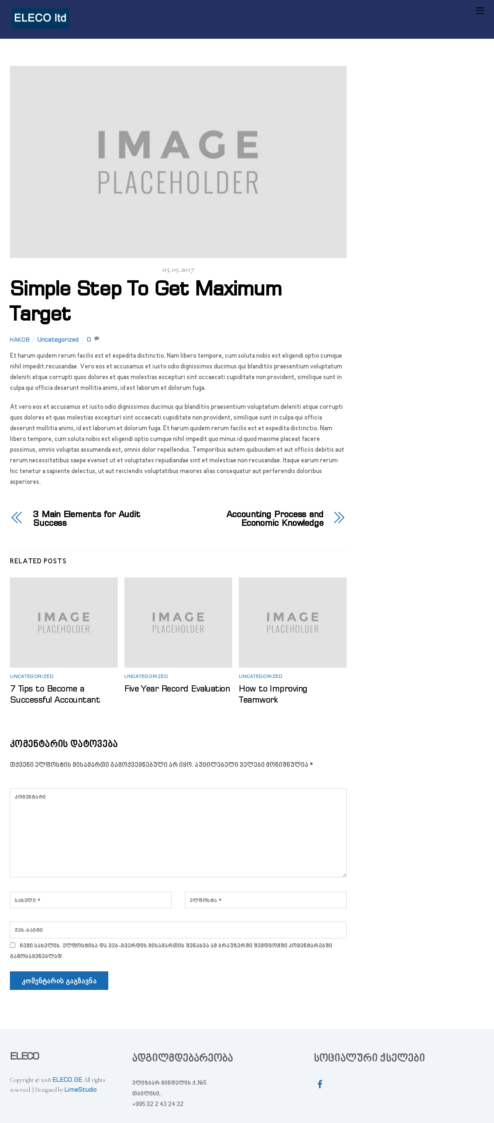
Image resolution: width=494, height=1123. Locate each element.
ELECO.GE (67, 1079)
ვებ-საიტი (29, 930)
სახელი (27, 901)
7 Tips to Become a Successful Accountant (55, 694)
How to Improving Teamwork (273, 694)
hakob (20, 339)
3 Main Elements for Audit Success (86, 518)
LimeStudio (81, 1089)
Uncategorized (58, 339)
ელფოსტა (206, 901)
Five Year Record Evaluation (177, 688)
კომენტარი (30, 797)
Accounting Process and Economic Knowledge (275, 518)
